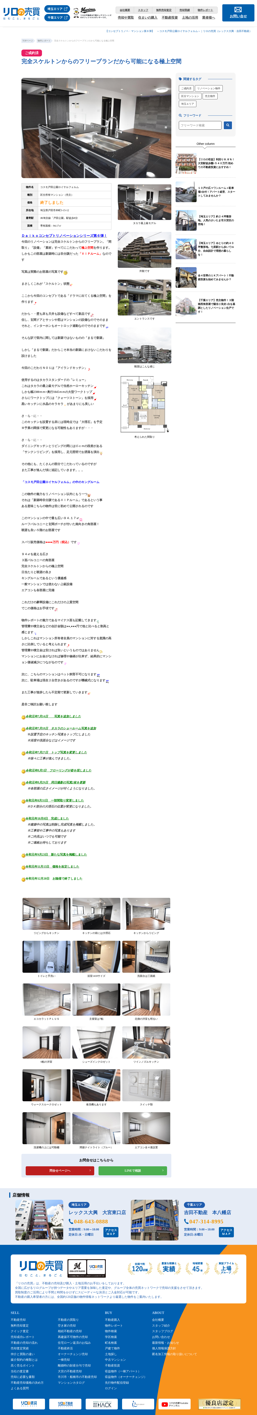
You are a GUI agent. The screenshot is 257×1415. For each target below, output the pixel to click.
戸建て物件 (112, 1348)
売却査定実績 (20, 1348)
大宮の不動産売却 (70, 1371)
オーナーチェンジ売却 (73, 1354)
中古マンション (115, 1359)
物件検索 (111, 1331)
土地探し (111, 1354)
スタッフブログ (162, 1331)
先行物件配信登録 (117, 1382)
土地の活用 (190, 17)
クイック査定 (20, 1331)
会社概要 (125, 10)
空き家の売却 (67, 1325)
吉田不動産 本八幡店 (207, 1212)
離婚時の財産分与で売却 (74, 1365)
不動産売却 (18, 1319)
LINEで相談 (133, 1170)
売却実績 (184, 10)
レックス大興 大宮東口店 (97, 1212)
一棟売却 (64, 1359)
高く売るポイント (23, 1365)
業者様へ (208, 17)
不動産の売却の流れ (24, 1342)
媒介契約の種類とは (24, 1359)
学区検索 (111, 1337)
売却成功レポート (23, 1337)
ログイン (111, 1388)
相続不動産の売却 (70, 1331)
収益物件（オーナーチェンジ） (126, 1377)
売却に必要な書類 (23, 1377)
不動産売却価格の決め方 (27, 1382)
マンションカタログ (71, 1382)
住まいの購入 (147, 17)
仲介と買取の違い (23, 1354)
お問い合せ (238, 16)
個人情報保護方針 (164, 1348)
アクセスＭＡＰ (111, 1232)
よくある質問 (20, 1388)
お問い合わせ (161, 1337)
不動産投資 (170, 17)
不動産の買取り (68, 1319)
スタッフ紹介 (161, 1325)
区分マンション (190, 96)
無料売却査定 (164, 10)
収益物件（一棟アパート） (123, 1371)
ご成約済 (186, 88)
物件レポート (205, 10)
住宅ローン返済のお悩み (74, 1342)
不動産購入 (112, 1319)
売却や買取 (126, 17)
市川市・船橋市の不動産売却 (77, 1377)
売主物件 (210, 96)
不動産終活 (65, 1348)
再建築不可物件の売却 (73, 1337)
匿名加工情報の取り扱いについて (174, 1354)
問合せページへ (59, 1170)
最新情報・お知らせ (165, 1342)
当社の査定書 (20, 1371)
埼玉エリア (187, 103)
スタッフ (143, 10)
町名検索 (111, 1342)
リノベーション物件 (208, 88)
